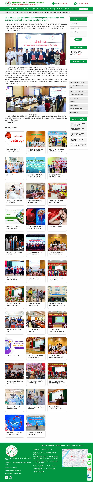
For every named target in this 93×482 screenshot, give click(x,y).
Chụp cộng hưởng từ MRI (76, 108)
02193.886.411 (13, 467)
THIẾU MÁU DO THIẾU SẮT (56, 226)
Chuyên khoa (34, 9)
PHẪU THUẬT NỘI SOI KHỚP (77, 82)
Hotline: (59, 3)
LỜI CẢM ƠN (10, 175)
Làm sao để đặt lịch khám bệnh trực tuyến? (78, 124)
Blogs (13, 12)
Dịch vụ (26, 9)
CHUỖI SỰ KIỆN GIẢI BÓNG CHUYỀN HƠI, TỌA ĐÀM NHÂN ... (57, 382)
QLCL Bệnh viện (51, 9)
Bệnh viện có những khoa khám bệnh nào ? (77, 129)
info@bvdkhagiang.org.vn (14, 473)
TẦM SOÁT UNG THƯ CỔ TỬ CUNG (77, 86)
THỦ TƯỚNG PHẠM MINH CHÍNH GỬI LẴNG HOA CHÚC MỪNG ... (56, 357)
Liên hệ (67, 9)
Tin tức (60, 9)
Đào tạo (42, 9)
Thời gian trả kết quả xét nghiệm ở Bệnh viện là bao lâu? (78, 134)
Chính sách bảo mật (77, 445)
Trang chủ (7, 12)
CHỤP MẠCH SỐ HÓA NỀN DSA (78, 91)
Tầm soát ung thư (74, 105)
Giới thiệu (11, 9)
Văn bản (74, 9)
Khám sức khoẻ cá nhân (47, 445)
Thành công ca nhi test (13, 355)
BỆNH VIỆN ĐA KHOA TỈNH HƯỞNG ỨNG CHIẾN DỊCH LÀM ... (57, 305)
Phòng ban (19, 9)
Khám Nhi (72, 101)
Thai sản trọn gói (74, 112)
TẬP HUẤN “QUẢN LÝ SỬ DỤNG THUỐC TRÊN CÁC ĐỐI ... (56, 331)
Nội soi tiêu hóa (74, 98)
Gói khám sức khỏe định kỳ (76, 94)
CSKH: (81, 3)
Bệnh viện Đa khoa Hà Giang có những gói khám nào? (78, 144)
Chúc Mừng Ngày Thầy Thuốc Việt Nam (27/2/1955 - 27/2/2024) (14, 434)
